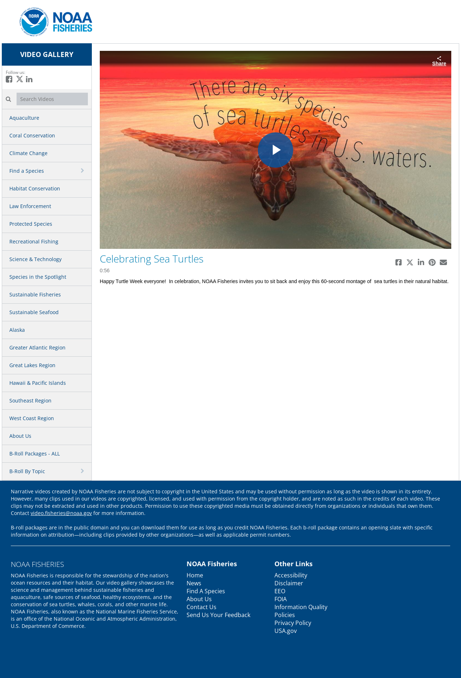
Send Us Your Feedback (218, 615)
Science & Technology (35, 259)
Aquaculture (24, 117)
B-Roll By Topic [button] (27, 471)
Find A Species (206, 591)
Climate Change (28, 153)
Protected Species (30, 223)
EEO (279, 591)
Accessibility (290, 575)
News (194, 583)
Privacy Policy (292, 623)
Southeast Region (30, 400)
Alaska (17, 329)
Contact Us (201, 607)
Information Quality (300, 607)
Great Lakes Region (32, 365)
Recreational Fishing (33, 241)
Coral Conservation (32, 135)
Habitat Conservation (34, 188)
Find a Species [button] (26, 170)
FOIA (280, 599)
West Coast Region (31, 418)
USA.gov (285, 631)
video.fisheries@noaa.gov (61, 513)
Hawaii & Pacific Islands (37, 382)
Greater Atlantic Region (37, 347)
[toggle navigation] (83, 170)
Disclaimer (288, 583)
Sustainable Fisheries (35, 294)
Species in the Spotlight (37, 276)
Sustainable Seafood (34, 312)
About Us (20, 435)
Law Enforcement (30, 206)
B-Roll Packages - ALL (34, 453)
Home (195, 575)
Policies (284, 615)
